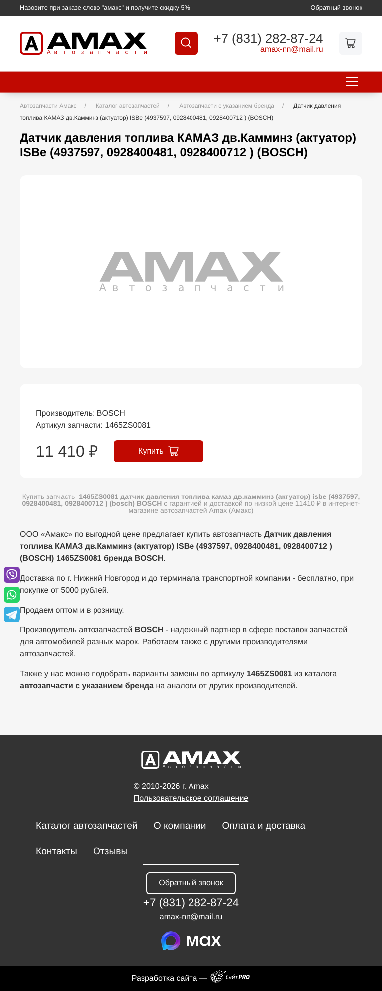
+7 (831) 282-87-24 (268, 39)
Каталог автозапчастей (87, 826)
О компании (180, 826)
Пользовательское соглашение (191, 798)
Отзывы (110, 851)
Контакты (56, 851)
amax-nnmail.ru (291, 50)
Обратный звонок (337, 7)
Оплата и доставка (263, 826)
